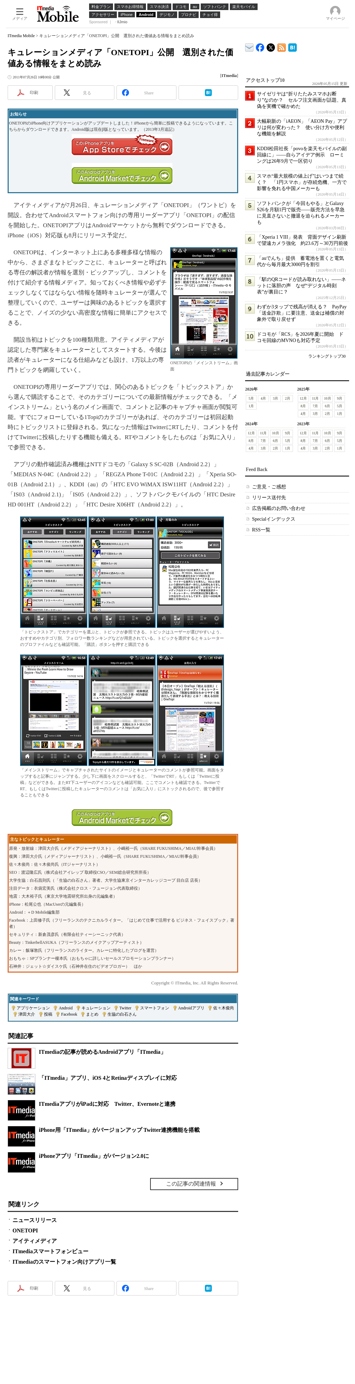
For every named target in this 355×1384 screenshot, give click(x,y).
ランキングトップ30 (327, 356)
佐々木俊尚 (223, 1008)
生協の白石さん (122, 1014)
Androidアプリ (191, 1008)
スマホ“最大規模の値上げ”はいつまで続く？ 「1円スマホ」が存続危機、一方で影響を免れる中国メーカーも (302, 182)
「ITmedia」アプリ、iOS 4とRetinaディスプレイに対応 (108, 1078)
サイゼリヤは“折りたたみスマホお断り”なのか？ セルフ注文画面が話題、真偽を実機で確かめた (301, 100)
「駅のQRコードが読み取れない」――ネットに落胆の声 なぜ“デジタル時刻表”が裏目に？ (301, 285)
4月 (263, 398)
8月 (303, 406)
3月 (275, 398)
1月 (251, 406)
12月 (303, 398)
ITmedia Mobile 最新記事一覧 (281, 46)
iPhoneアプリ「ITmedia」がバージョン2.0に (94, 1156)
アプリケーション (33, 1008)
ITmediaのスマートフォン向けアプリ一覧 (64, 1262)
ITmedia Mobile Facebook (260, 46)
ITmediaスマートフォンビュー (50, 1251)
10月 (327, 398)
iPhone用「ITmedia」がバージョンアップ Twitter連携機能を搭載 (119, 1130)
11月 (315, 398)
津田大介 (26, 1014)
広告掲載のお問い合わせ (278, 508)
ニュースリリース (34, 1220)
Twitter (125, 1008)
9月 (339, 398)
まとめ (92, 1014)
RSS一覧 (261, 529)
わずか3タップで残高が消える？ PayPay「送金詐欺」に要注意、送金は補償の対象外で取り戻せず (302, 313)
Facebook (69, 1014)
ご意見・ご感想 (269, 486)
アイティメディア (34, 1241)
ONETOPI (25, 1230)
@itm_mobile (271, 46)
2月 (287, 398)
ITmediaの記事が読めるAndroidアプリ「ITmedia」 (102, 1052)
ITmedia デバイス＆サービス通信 (249, 46)
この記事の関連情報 (191, 1184)
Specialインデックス (273, 519)
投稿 (48, 1014)
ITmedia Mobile (21, 35)
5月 (251, 398)
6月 (327, 406)
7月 (315, 406)
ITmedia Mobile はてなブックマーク (292, 46)
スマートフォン (154, 1008)
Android (65, 1008)
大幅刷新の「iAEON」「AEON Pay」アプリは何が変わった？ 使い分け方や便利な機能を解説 (302, 127)
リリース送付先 (269, 497)
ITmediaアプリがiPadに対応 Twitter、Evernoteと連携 (107, 1104)
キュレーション (96, 1008)
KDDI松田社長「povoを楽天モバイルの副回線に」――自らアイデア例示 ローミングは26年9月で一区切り (302, 155)
